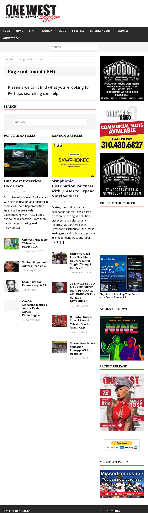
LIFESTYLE (78, 30)
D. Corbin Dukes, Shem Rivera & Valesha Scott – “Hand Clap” (81, 322)
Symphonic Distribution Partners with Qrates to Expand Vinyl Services (73, 188)
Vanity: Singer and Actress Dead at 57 (34, 264)
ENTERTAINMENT (100, 30)
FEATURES (122, 30)
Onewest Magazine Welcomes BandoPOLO (35, 243)
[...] (18, 227)
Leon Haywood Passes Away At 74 (34, 283)
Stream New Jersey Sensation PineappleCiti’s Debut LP (82, 348)
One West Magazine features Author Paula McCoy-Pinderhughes (34, 308)
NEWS (19, 30)
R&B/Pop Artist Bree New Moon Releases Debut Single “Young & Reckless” (81, 261)
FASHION (47, 30)
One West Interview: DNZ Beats (23, 183)
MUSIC (62, 30)
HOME (6, 30)
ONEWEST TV (10, 38)
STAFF (32, 30)
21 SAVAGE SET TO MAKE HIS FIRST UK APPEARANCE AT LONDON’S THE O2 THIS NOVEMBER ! (82, 292)
